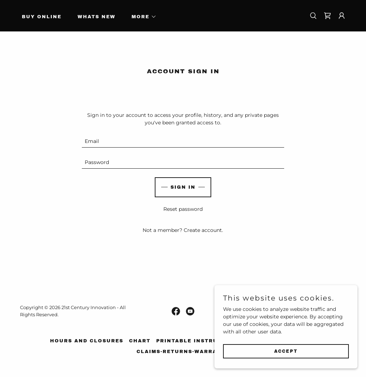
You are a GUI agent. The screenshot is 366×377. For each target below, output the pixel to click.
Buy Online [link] (41, 16)
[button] (142, 17)
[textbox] (183, 141)
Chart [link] (139, 340)
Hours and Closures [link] (86, 340)
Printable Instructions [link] (199, 340)
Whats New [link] (96, 16)
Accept (286, 351)
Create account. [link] (203, 230)
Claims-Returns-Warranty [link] (183, 351)
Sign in (183, 187)
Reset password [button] (183, 209)
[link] (327, 16)
